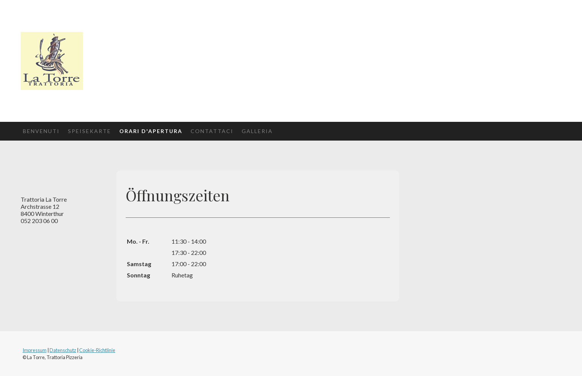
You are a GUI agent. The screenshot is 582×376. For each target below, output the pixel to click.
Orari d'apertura (150, 131)
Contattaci (212, 131)
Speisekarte (89, 131)
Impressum (35, 350)
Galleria (257, 131)
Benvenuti (41, 131)
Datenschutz (63, 350)
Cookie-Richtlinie (97, 350)
